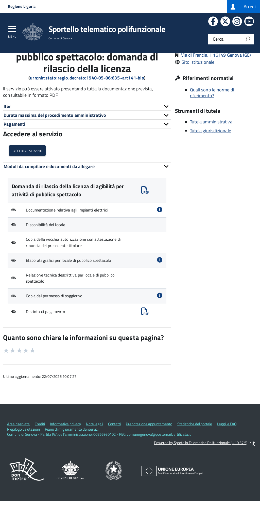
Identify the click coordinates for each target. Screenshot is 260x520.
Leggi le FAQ (227, 446)
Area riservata (18, 446)
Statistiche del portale (194, 446)
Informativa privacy (65, 446)
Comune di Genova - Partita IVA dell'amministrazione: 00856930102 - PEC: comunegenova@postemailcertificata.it (99, 456)
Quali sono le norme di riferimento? (212, 114)
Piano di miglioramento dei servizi (71, 451)
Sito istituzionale (198, 84)
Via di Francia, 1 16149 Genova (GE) (216, 77)
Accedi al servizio (27, 172)
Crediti (40, 446)
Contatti (114, 446)
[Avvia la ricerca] (247, 39)
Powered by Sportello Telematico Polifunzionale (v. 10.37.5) (200, 465)
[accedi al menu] (12, 30)
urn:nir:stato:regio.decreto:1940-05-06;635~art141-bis (87, 99)
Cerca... (220, 39)
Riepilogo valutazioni (23, 451)
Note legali (94, 446)
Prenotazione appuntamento (149, 446)
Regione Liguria (22, 6)
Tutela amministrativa (211, 143)
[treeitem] (243, 6)
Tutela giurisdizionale (210, 152)
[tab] (87, 128)
